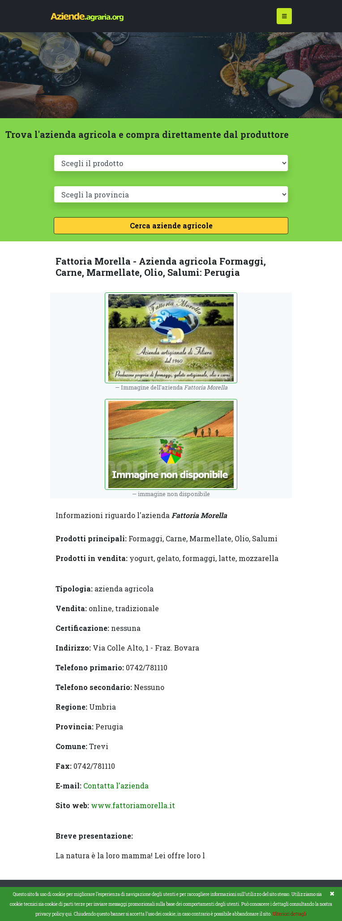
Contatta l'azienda (116, 785)
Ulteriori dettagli (290, 914)
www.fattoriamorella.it (133, 805)
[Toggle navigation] (284, 16)
